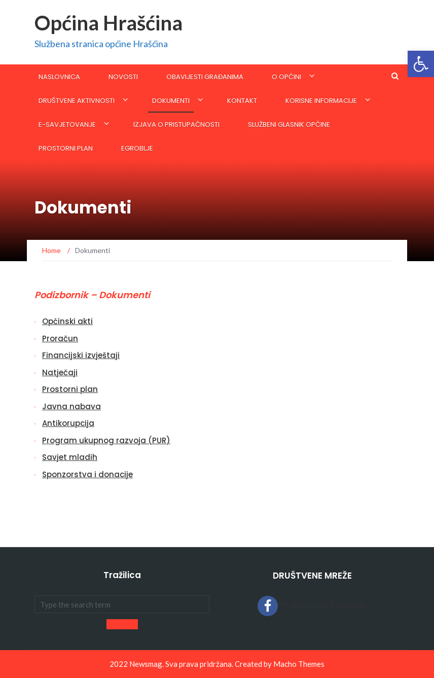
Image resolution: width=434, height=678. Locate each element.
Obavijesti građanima (204, 77)
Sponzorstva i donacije (87, 474)
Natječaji (60, 372)
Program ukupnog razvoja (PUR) (106, 440)
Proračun (60, 338)
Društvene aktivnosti (77, 100)
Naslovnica (59, 77)
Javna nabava (71, 406)
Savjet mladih (69, 457)
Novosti (123, 77)
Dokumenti (171, 100)
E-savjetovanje (67, 124)
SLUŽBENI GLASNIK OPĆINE (289, 124)
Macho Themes (298, 663)
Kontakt (242, 100)
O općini (286, 77)
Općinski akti (67, 321)
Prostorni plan (66, 148)
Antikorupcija (68, 423)
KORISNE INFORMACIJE (321, 100)
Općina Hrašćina (108, 23)
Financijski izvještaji (81, 355)
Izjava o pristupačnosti (176, 124)
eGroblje (137, 148)
